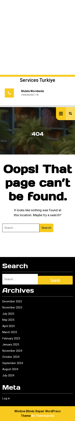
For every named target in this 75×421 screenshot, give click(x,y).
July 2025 (8, 313)
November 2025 (12, 307)
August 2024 (10, 369)
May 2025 (8, 320)
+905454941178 (29, 95)
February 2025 (11, 338)
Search (46, 227)
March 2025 (9, 332)
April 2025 (8, 326)
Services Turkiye (37, 80)
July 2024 (8, 375)
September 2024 (12, 363)
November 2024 (12, 350)
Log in (6, 398)
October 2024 (10, 357)
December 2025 (12, 301)
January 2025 (10, 344)
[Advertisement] (37, 37)
